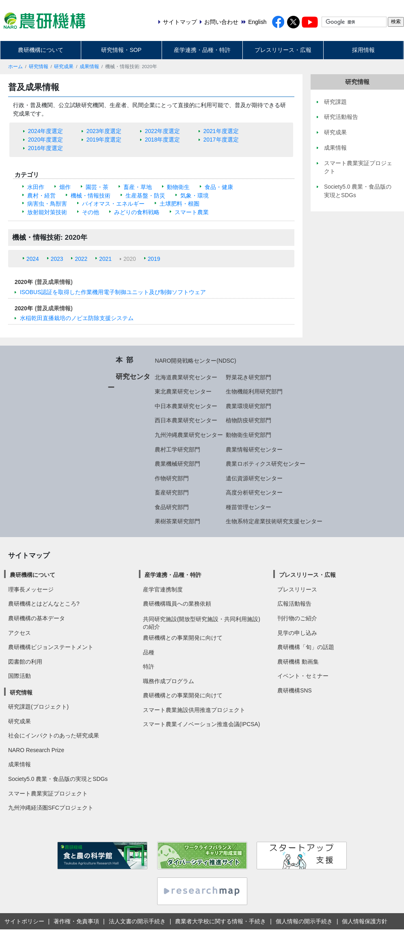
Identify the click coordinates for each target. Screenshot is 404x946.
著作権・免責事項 (76, 921)
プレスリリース (297, 589)
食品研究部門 (172, 507)
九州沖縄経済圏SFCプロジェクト (50, 807)
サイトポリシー (24, 921)
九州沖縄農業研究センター (189, 435)
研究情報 (38, 66)
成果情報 (89, 66)
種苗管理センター (248, 507)
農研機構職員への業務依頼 (177, 603)
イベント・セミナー (302, 676)
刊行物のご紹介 (297, 618)
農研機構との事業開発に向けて (183, 637)
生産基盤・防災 (145, 195)
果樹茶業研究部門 (177, 521)
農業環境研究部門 (248, 406)
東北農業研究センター (183, 391)
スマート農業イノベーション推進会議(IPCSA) (201, 724)
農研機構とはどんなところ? (44, 603)
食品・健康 (219, 187)
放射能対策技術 (47, 212)
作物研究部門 (172, 478)
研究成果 (63, 66)
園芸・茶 (97, 187)
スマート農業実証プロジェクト (48, 793)
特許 (148, 666)
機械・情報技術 (90, 195)
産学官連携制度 (163, 589)
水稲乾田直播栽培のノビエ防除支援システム (77, 318)
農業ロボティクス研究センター (265, 463)
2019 (154, 259)
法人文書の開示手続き (137, 921)
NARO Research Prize (36, 750)
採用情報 (363, 50)
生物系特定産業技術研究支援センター (274, 521)
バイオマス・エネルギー (113, 203)
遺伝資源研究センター (254, 478)
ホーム (15, 66)
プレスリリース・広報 (283, 50)
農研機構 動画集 (298, 661)
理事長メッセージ (31, 589)
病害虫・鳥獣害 (47, 203)
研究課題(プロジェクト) (38, 706)
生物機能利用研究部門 (254, 391)
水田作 (35, 187)
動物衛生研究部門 (248, 435)
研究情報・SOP (121, 50)
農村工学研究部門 (177, 449)
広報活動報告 (294, 603)
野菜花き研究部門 (248, 377)
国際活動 (19, 676)
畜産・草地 (137, 187)
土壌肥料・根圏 (179, 203)
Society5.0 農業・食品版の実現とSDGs (58, 779)
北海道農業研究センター (186, 377)
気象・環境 (194, 195)
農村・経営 (41, 195)
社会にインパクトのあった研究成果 (53, 735)
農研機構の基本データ (36, 618)
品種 (148, 652)
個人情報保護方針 (364, 921)
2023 (57, 259)
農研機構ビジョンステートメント (50, 647)
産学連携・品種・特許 (202, 50)
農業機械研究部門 (177, 463)
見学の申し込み (297, 633)
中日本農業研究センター (186, 406)
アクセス (19, 633)
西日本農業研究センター (186, 420)
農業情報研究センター (254, 449)
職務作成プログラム (168, 681)
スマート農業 (192, 212)
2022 (81, 259)
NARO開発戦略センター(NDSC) (195, 360)
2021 (105, 259)
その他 (90, 212)
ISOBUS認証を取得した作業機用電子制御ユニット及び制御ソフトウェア (113, 292)
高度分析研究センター (254, 492)
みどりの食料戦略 (137, 212)
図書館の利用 (25, 661)
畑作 (65, 187)
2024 (32, 259)
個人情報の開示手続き (304, 921)
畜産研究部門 (172, 492)
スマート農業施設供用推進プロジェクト (194, 710)
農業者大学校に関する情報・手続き (220, 921)
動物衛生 (178, 187)
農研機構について (40, 50)
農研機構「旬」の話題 (305, 647)
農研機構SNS (294, 690)
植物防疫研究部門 (248, 420)
